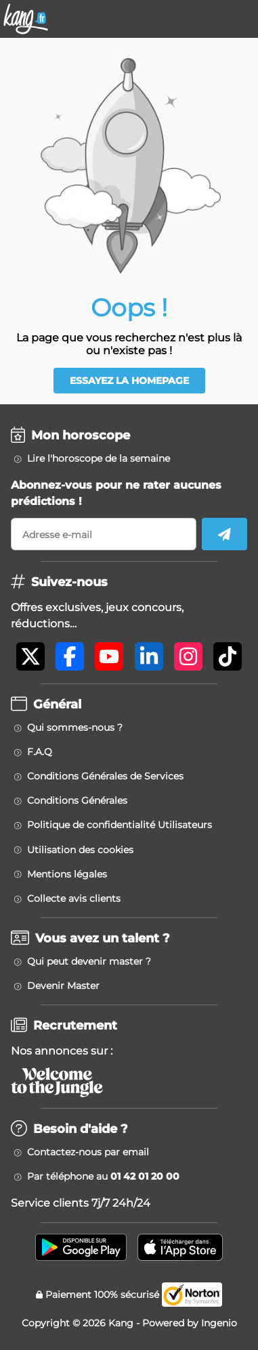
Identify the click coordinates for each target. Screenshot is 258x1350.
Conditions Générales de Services (105, 776)
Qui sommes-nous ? (75, 727)
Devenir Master (63, 985)
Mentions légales (67, 874)
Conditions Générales (77, 800)
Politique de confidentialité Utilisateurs (119, 824)
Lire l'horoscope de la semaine (98, 458)
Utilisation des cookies (80, 849)
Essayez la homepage (129, 381)
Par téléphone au (103, 1176)
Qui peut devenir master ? (89, 961)
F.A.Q (39, 751)
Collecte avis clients (74, 898)
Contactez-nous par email (88, 1152)
